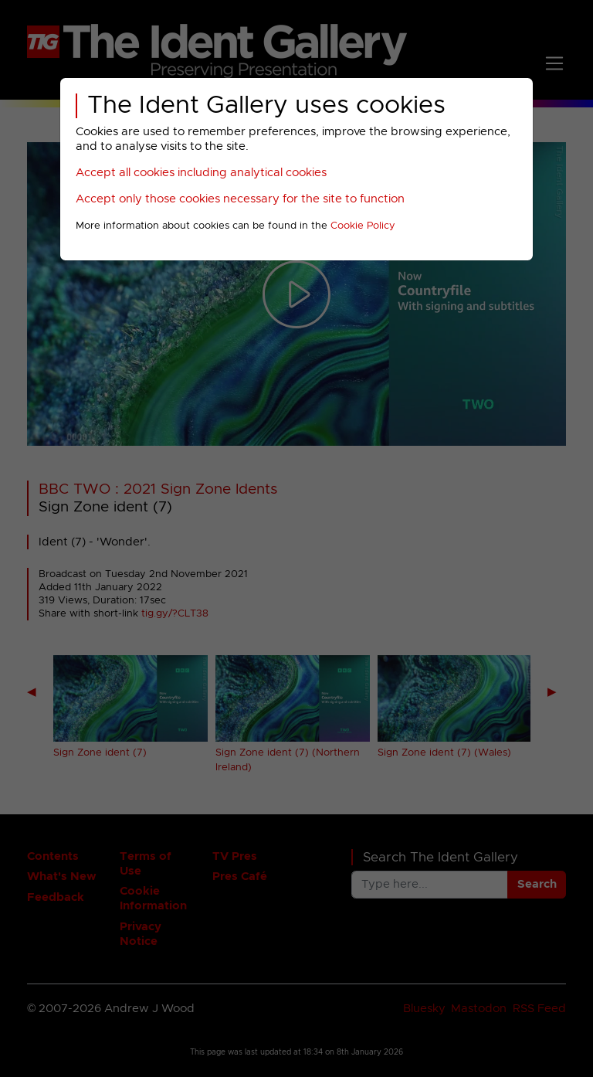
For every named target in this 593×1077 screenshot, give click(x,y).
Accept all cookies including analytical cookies (201, 172)
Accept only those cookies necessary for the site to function (240, 199)
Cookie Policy (362, 226)
